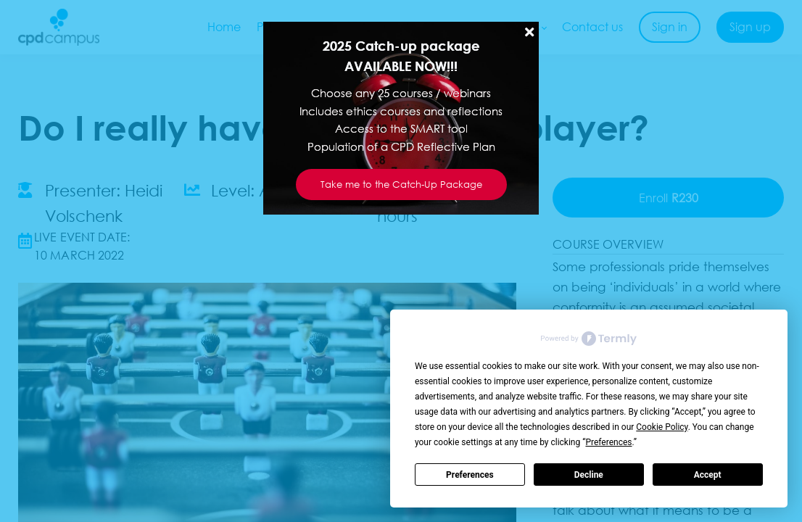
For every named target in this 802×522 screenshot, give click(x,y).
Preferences (470, 475)
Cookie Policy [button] (661, 427)
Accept (708, 475)
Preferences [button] (608, 442)
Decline (588, 475)
